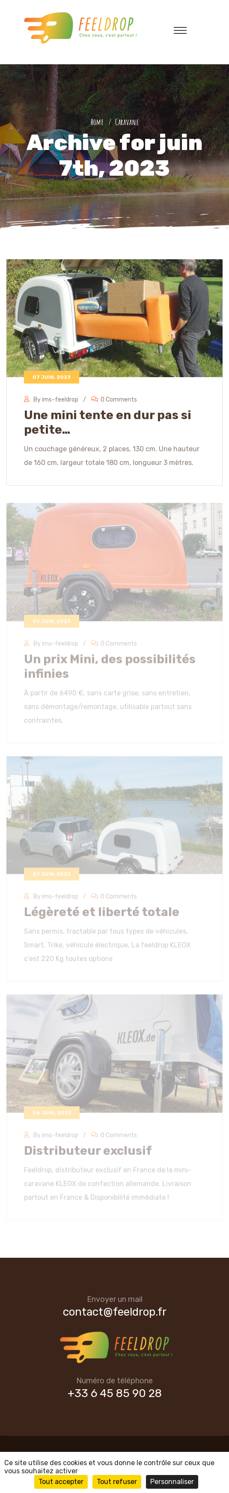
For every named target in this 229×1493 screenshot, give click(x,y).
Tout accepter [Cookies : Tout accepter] (61, 1482)
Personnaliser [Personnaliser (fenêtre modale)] (172, 1482)
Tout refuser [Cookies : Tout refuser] (117, 1482)
